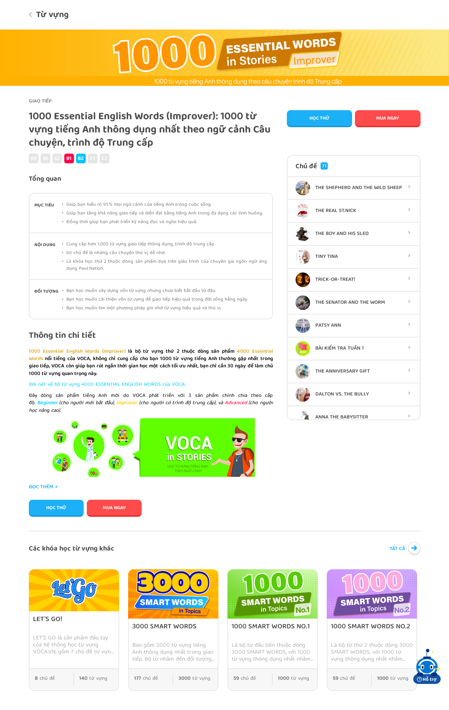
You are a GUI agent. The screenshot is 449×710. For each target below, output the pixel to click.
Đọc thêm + (43, 487)
